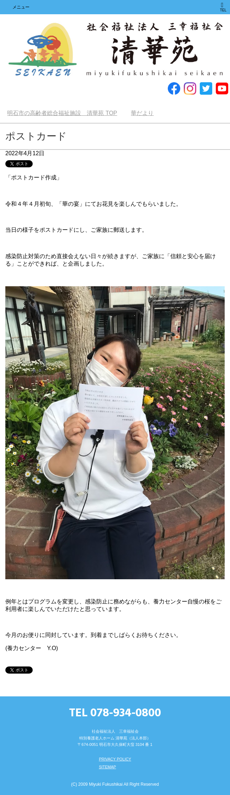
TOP (62, 113)
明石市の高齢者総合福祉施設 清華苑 (115, 50)
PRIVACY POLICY (115, 759)
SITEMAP (107, 767)
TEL (223, 7)
